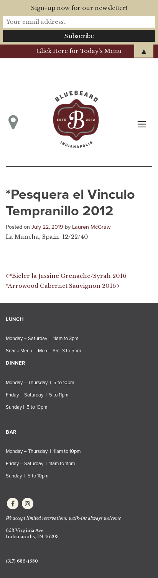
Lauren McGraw (91, 227)
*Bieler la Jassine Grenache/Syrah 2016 (66, 275)
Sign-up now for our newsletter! (79, 8)
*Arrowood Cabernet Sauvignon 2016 (62, 285)
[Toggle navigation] (142, 124)
